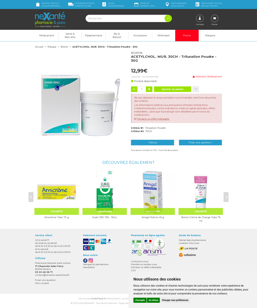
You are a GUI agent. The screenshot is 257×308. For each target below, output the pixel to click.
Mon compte (42, 283)
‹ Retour (152, 142)
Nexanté (89, 303)
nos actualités (208, 4)
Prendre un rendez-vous (144, 264)
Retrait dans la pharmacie (192, 240)
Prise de (144, 4)
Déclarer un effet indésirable (153, 119)
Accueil (39, 46)
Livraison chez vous (189, 243)
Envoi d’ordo (112, 4)
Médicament (46, 35)
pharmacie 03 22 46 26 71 (176, 4)
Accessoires (140, 35)
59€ (81, 4)
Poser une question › (200, 142)
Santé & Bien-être (70, 35)
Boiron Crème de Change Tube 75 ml (200, 219)
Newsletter (89, 267)
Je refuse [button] (153, 300)
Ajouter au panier (173, 89)
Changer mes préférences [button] (175, 300)
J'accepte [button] (140, 300)
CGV (133, 270)
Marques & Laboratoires (95, 264)
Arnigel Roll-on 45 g (153, 217)
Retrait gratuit (47, 4)
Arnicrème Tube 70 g (56, 217)
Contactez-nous (139, 261)
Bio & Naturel (117, 35)
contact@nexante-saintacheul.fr (52, 274)
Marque (52, 46)
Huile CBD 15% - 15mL (104, 217)
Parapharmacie (93, 35)
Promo (187, 35)
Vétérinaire (163, 35)
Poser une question (45, 280)
